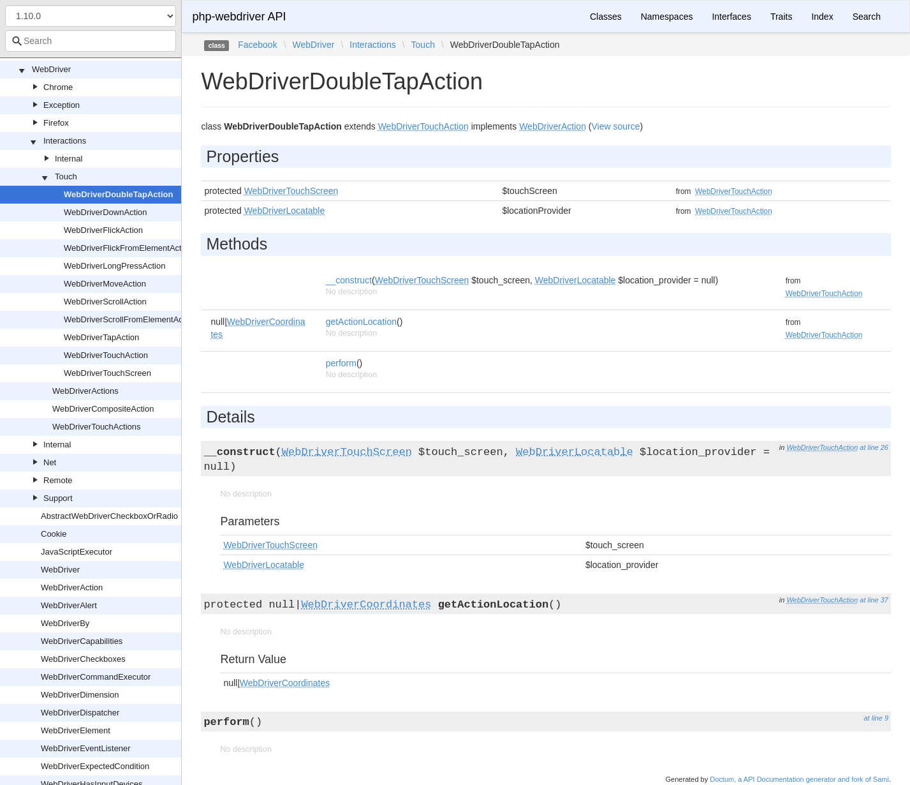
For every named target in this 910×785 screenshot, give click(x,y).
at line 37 (874, 600)
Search (867, 16)
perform (341, 363)
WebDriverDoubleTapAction (118, 194)
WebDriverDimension (80, 694)
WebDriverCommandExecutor (95, 677)
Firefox (56, 123)
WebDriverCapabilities (81, 641)
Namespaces (667, 16)
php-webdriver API (239, 16)
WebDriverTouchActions (96, 426)
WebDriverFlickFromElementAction (128, 248)
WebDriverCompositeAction (103, 409)
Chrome (58, 87)
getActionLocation (361, 322)
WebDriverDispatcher (80, 712)
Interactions (64, 141)
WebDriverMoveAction (105, 283)
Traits (781, 16)
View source (615, 126)
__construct (349, 280)
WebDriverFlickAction (103, 230)
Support (58, 498)
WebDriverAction (72, 587)
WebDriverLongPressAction (114, 266)
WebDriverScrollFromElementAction (130, 319)
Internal (68, 158)
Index (822, 16)
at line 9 (875, 718)
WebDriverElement (75, 730)
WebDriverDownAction (105, 212)
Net (49, 462)
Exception (61, 105)
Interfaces (731, 16)
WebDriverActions (85, 391)
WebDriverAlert (69, 605)
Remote (58, 480)
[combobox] (90, 41)
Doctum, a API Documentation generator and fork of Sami (799, 779)
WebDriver (51, 69)
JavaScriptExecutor (76, 552)
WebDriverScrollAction (105, 301)
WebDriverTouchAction (106, 355)
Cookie (53, 534)
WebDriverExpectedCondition (95, 766)
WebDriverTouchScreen (107, 373)
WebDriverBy (65, 623)
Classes (606, 16)
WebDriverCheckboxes (83, 659)
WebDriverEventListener (86, 748)
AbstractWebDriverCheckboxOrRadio (109, 516)
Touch (66, 176)
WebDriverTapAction (101, 337)
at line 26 (874, 447)
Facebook (257, 45)
